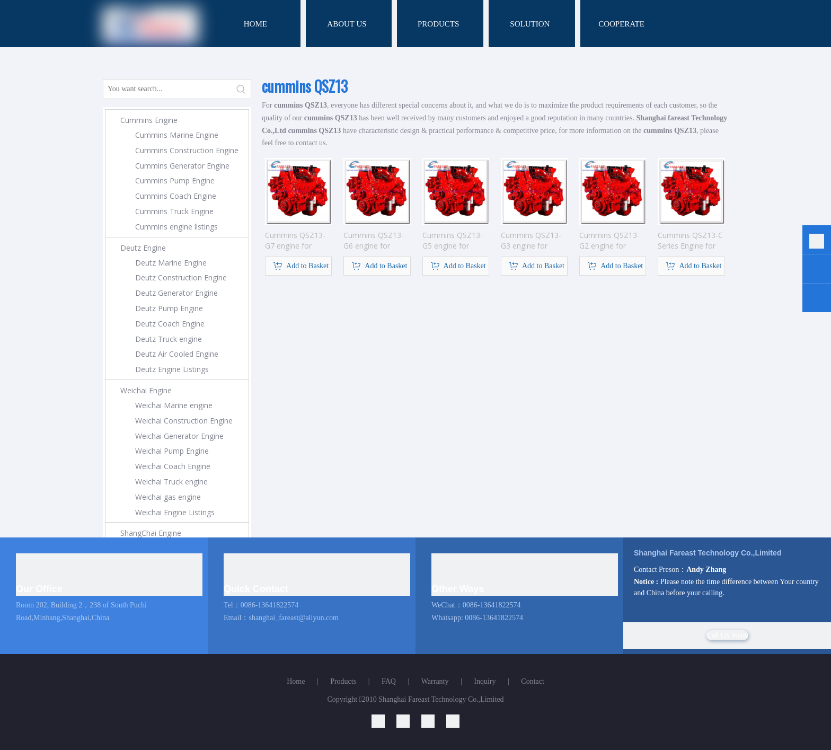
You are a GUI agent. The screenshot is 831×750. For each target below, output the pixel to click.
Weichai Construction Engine (184, 421)
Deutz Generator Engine (176, 293)
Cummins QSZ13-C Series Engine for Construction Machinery (690, 240)
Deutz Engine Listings (172, 369)
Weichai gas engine (168, 497)
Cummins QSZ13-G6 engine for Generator (373, 240)
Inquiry (485, 681)
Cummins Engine (149, 120)
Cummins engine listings (176, 227)
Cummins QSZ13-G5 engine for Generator (452, 240)
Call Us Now (727, 635)
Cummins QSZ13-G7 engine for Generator (295, 240)
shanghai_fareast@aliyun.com (294, 618)
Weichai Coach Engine (172, 466)
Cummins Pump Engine (175, 180)
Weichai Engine (146, 390)
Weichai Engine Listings (175, 512)
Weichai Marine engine (174, 405)
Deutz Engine (143, 248)
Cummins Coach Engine (175, 196)
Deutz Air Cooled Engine (176, 354)
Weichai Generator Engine (179, 436)
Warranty (435, 681)
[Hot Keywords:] (241, 89)
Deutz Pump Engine (169, 308)
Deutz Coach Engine (170, 324)
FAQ (389, 681)
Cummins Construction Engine (186, 150)
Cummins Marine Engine (176, 135)
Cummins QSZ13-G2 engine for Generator (609, 240)
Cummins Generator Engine (182, 166)
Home (296, 681)
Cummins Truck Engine (174, 211)
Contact (532, 681)
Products (343, 681)
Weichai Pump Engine (172, 451)
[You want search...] (167, 89)
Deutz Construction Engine (181, 277)
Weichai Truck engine (171, 482)
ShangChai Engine (150, 533)
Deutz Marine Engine (171, 263)
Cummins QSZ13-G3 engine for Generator (531, 240)
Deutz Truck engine (168, 339)
